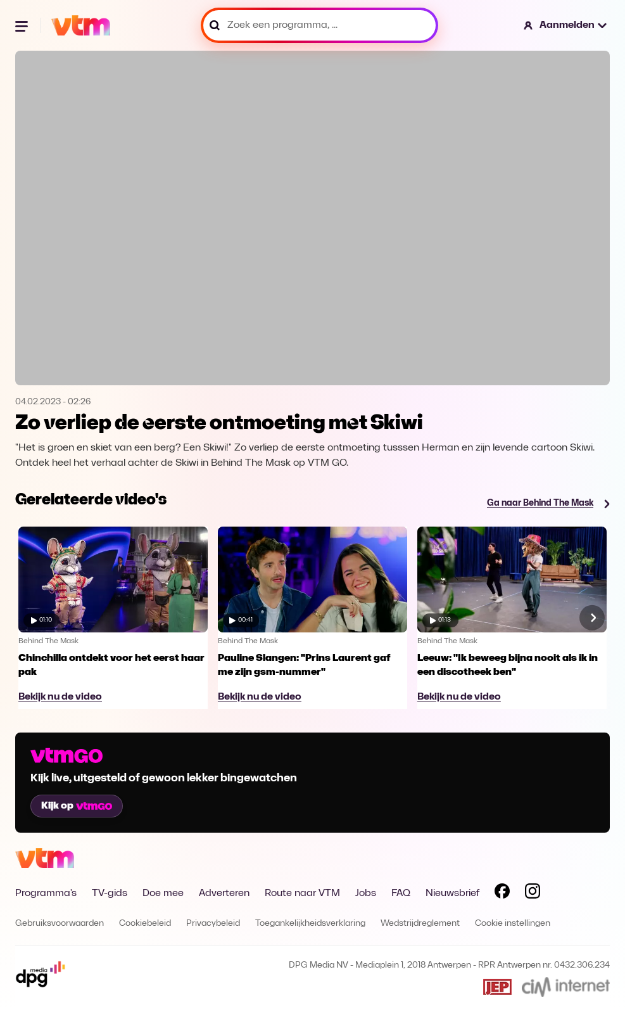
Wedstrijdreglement (420, 923)
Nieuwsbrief (452, 893)
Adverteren (224, 893)
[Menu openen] (22, 25)
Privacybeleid (213, 923)
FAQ (400, 893)
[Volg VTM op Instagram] (532, 893)
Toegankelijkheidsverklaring (310, 923)
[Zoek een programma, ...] (319, 25)
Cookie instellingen (512, 923)
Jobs (365, 893)
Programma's (46, 893)
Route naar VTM (302, 893)
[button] (566, 25)
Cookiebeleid (145, 923)
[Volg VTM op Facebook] (502, 893)
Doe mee (163, 893)
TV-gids (109, 893)
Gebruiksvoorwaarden (59, 923)
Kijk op (76, 806)
